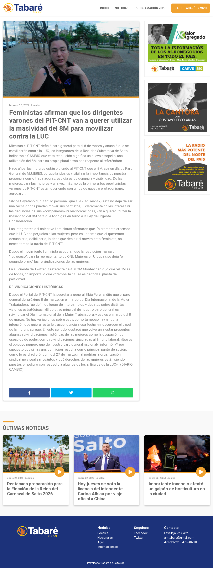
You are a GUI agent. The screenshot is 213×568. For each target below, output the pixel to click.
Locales (36, 105)
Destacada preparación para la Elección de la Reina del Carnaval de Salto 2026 (35, 488)
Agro (101, 542)
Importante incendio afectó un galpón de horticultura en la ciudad (177, 488)
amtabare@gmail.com (179, 538)
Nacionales (105, 538)
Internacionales (108, 547)
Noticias (122, 8)
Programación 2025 (150, 8)
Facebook (140, 533)
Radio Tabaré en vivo (191, 8)
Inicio (104, 8)
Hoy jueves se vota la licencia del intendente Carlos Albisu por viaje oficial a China (100, 491)
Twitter (139, 538)
